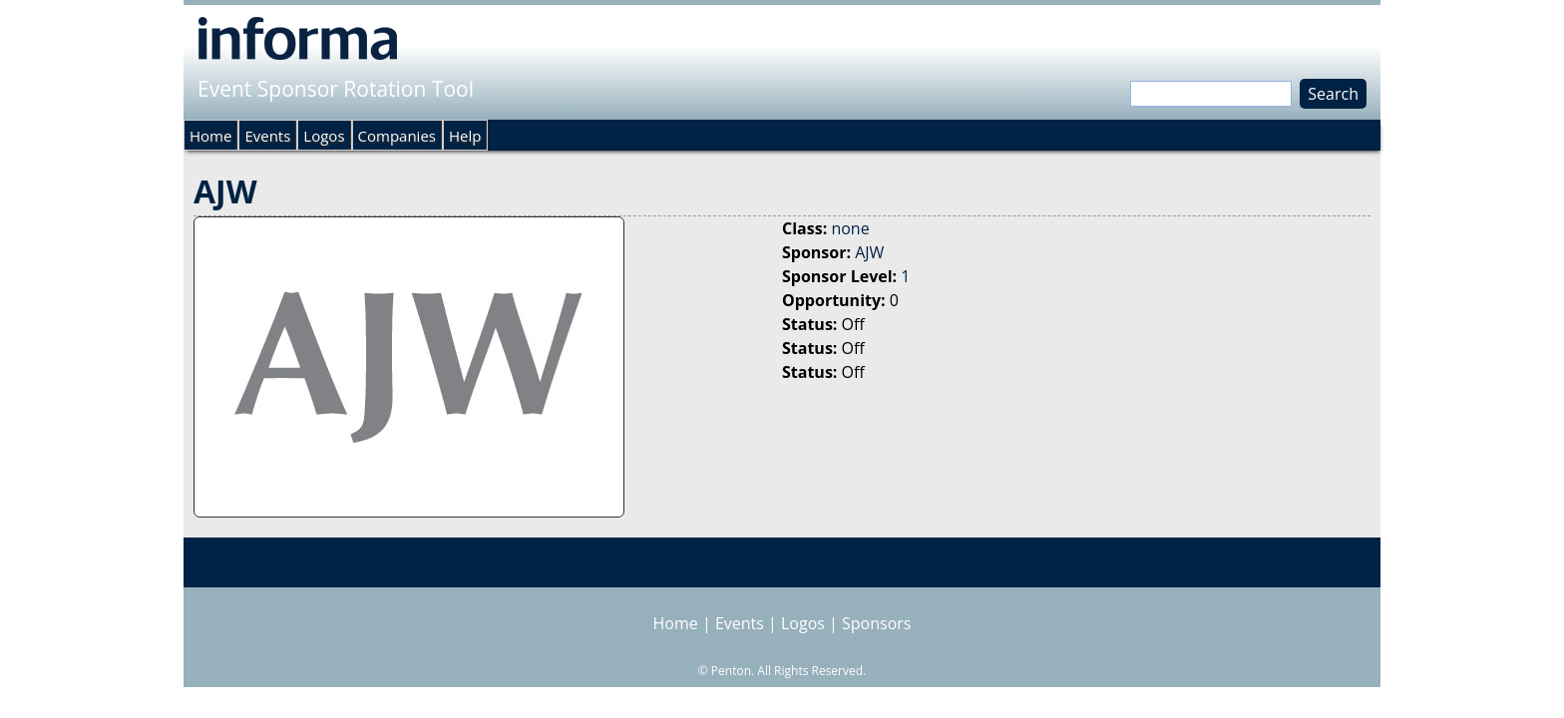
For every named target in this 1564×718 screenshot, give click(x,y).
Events (267, 136)
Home (210, 136)
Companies (397, 136)
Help (465, 136)
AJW (869, 252)
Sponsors (876, 623)
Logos (323, 136)
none (850, 228)
